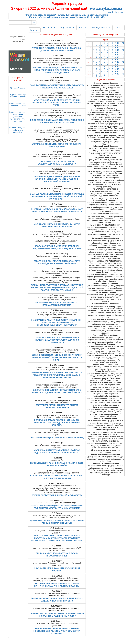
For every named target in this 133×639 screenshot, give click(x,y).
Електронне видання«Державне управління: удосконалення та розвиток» (17, 116)
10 (118, 43)
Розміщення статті (100, 27)
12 (123, 43)
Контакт (118, 27)
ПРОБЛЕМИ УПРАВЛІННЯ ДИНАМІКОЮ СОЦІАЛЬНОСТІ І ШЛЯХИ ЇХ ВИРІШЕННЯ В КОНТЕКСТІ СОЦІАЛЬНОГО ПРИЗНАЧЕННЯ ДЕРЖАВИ (57, 70)
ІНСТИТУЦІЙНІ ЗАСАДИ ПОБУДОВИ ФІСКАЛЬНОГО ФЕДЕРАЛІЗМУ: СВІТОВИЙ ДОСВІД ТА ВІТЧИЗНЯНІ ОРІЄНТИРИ (56, 422)
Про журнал (49, 27)
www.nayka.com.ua (106, 8)
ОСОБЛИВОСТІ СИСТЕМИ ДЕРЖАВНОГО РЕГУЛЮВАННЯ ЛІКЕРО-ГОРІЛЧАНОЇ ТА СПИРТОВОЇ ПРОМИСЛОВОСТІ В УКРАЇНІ (57, 357)
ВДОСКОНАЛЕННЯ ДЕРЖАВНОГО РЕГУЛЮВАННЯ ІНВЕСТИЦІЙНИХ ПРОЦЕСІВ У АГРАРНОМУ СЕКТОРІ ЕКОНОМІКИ (56, 631)
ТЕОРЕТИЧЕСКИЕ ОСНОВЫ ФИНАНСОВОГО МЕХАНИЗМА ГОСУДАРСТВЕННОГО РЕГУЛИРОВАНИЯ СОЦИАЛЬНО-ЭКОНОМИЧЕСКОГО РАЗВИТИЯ (56, 375)
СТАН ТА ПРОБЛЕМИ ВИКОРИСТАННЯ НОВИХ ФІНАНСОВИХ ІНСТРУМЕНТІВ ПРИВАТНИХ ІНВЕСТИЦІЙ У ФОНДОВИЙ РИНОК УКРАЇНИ (57, 196)
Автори (82, 27)
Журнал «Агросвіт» (18, 88)
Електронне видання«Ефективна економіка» (17, 130)
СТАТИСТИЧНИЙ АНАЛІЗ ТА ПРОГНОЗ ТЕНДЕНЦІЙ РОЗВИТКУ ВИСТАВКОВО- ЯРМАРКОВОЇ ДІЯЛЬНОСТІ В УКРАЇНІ (56, 102)
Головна (34, 30)
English (110, 12)
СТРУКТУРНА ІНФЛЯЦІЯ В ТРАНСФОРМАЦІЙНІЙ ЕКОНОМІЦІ (57, 438)
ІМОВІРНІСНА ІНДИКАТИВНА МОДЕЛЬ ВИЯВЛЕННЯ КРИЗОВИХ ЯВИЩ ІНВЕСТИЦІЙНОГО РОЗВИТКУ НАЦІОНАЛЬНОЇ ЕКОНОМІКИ (57, 179)
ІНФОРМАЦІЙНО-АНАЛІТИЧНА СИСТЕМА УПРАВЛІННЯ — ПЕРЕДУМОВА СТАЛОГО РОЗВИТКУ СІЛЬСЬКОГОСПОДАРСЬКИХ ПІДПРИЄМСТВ (56, 322)
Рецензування (67, 27)
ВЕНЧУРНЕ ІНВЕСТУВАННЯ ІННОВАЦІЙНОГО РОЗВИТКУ (57, 495)
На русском (119, 12)
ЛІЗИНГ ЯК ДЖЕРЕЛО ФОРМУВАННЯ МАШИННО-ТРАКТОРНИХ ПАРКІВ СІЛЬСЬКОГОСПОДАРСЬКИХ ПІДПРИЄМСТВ (56, 340)
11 (121, 43)
